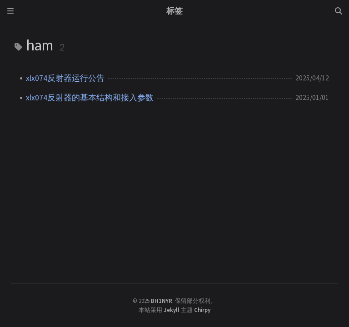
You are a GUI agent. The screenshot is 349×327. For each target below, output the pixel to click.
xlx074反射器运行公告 (65, 78)
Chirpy (202, 309)
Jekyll (171, 309)
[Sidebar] (10, 11)
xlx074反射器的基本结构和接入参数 (90, 98)
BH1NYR (161, 300)
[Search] (338, 11)
